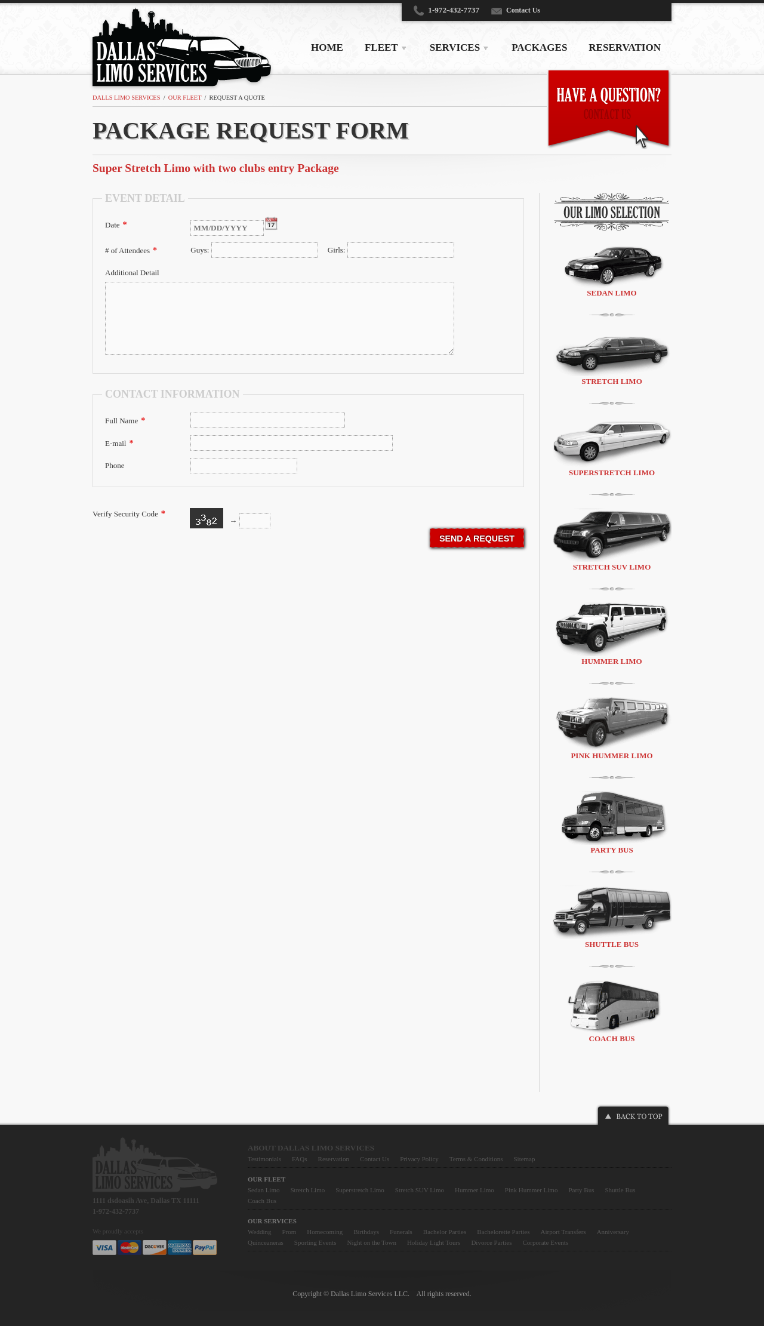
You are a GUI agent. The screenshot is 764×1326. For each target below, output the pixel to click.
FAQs (299, 1158)
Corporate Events (546, 1242)
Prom (289, 1231)
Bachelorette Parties (503, 1231)
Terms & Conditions (476, 1158)
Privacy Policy (419, 1158)
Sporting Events (315, 1242)
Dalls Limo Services (126, 97)
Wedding (259, 1231)
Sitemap (524, 1158)
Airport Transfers (563, 1231)
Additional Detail (132, 272)
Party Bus (611, 822)
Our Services (272, 1221)
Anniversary (613, 1231)
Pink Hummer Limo (611, 728)
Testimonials (264, 1158)
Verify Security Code (129, 513)
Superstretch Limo (611, 447)
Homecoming (325, 1231)
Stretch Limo (611, 357)
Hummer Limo (611, 634)
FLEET (381, 47)
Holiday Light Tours (433, 1242)
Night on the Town (371, 1242)
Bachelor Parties (444, 1231)
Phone (115, 465)
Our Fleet (185, 97)
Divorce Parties (491, 1242)
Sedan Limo (611, 268)
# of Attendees (131, 250)
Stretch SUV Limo (611, 539)
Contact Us (523, 10)
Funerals (401, 1231)
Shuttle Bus (611, 917)
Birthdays (366, 1231)
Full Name (125, 420)
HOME (327, 47)
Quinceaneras (266, 1242)
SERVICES (455, 47)
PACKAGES (539, 47)
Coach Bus (611, 1011)
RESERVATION (625, 47)
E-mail (119, 443)
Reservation (334, 1158)
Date (116, 224)
